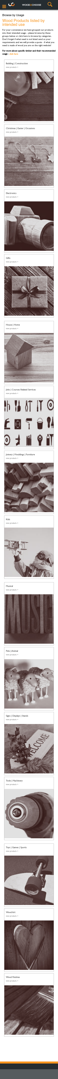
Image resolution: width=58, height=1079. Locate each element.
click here (13, 53)
